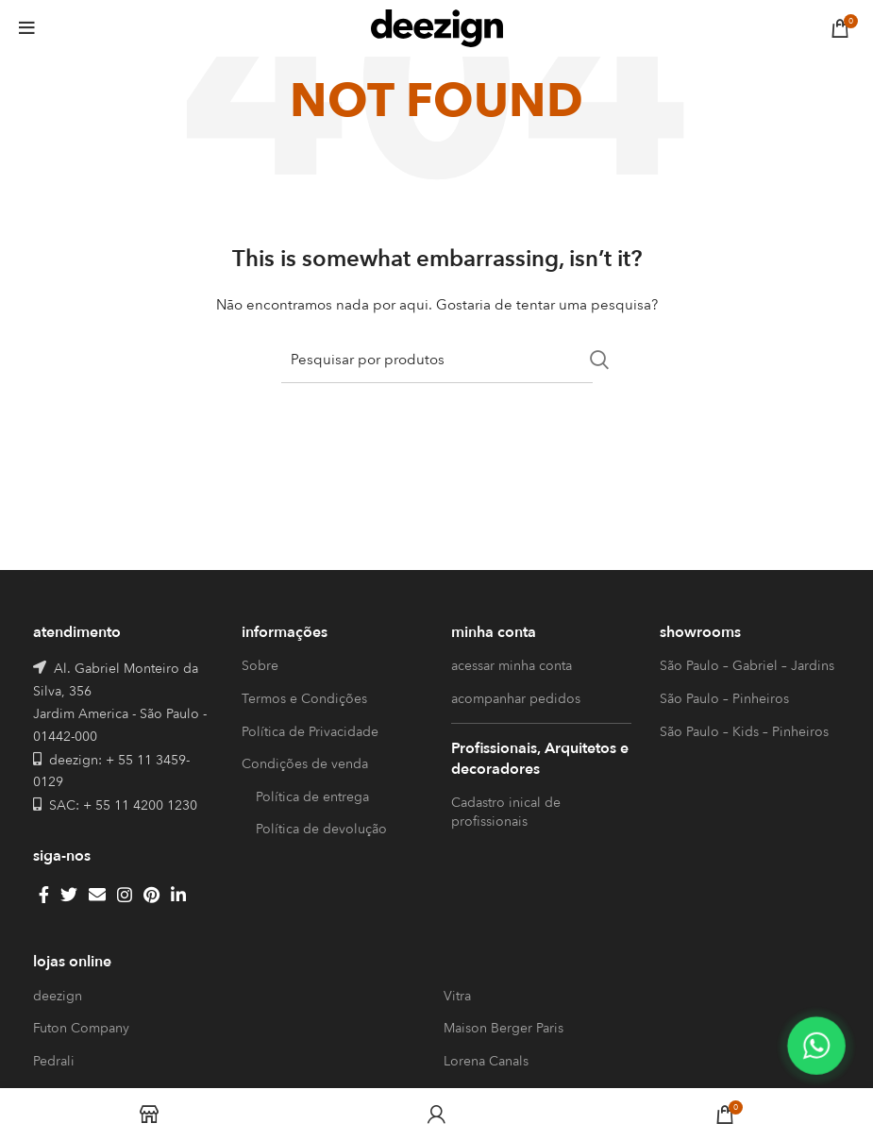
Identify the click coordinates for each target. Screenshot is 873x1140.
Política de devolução (321, 829)
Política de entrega (312, 797)
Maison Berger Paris (503, 1028)
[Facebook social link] (44, 894)
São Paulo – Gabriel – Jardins (747, 666)
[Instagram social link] (124, 894)
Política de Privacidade (310, 732)
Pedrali (54, 1061)
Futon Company (81, 1028)
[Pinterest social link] (151, 894)
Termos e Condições (304, 699)
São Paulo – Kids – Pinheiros (744, 732)
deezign (57, 996)
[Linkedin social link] (178, 894)
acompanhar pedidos (515, 699)
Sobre (260, 666)
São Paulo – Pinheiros (724, 699)
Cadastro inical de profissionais (506, 812)
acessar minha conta (511, 666)
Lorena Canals (486, 1061)
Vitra (457, 996)
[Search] (437, 359)
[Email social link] (97, 894)
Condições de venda (305, 764)
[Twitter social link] (69, 894)
